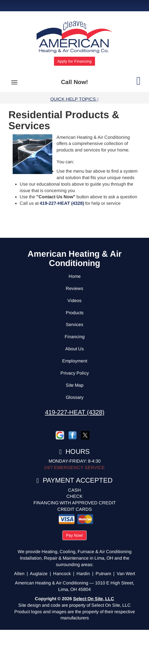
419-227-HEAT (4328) (62, 203)
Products (74, 312)
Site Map (74, 385)
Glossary (74, 397)
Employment (74, 361)
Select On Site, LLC (93, 598)
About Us (74, 348)
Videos (74, 300)
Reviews (74, 288)
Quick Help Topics (74, 99)
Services (74, 324)
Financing (75, 336)
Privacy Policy (74, 373)
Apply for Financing (74, 61)
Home (75, 276)
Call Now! (74, 82)
